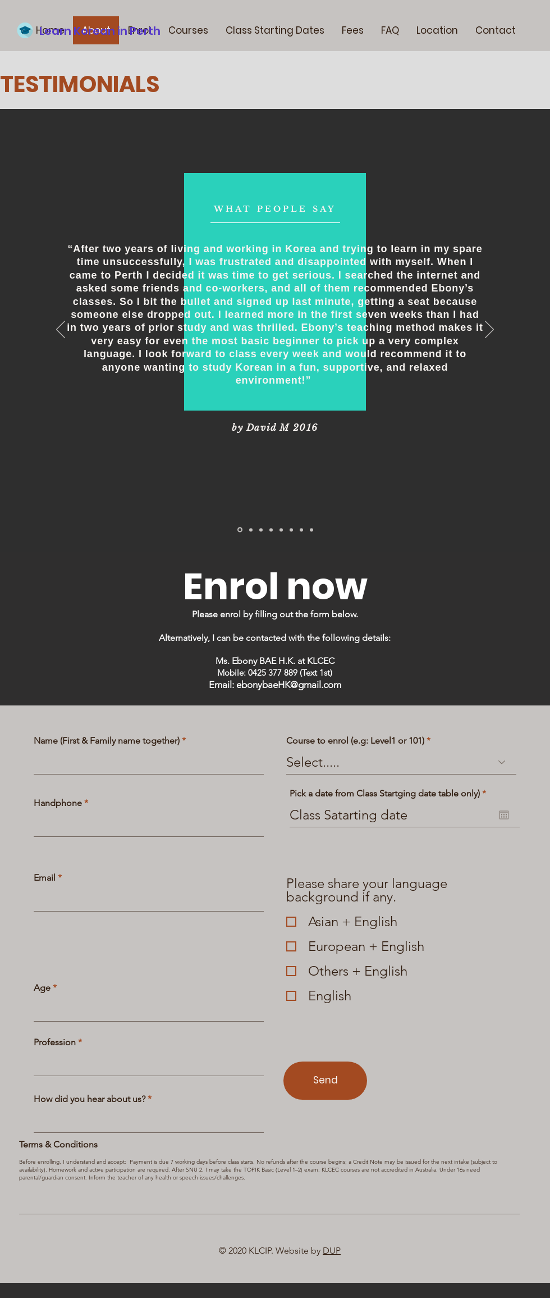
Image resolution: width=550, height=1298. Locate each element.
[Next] (489, 330)
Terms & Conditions (58, 1144)
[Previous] (60, 330)
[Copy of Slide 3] (281, 529)
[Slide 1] (239, 529)
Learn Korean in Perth (100, 31)
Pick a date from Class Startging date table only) (390, 793)
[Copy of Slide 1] (291, 529)
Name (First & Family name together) (107, 740)
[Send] (325, 1081)
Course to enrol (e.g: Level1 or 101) (355, 740)
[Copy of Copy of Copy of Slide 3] (311, 529)
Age (42, 987)
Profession (55, 1042)
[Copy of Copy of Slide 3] (301, 529)
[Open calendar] (503, 814)
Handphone (58, 803)
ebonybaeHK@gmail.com (288, 684)
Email (45, 877)
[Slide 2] (251, 529)
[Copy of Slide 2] (261, 529)
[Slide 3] (271, 529)
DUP (332, 1250)
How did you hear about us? (89, 1099)
